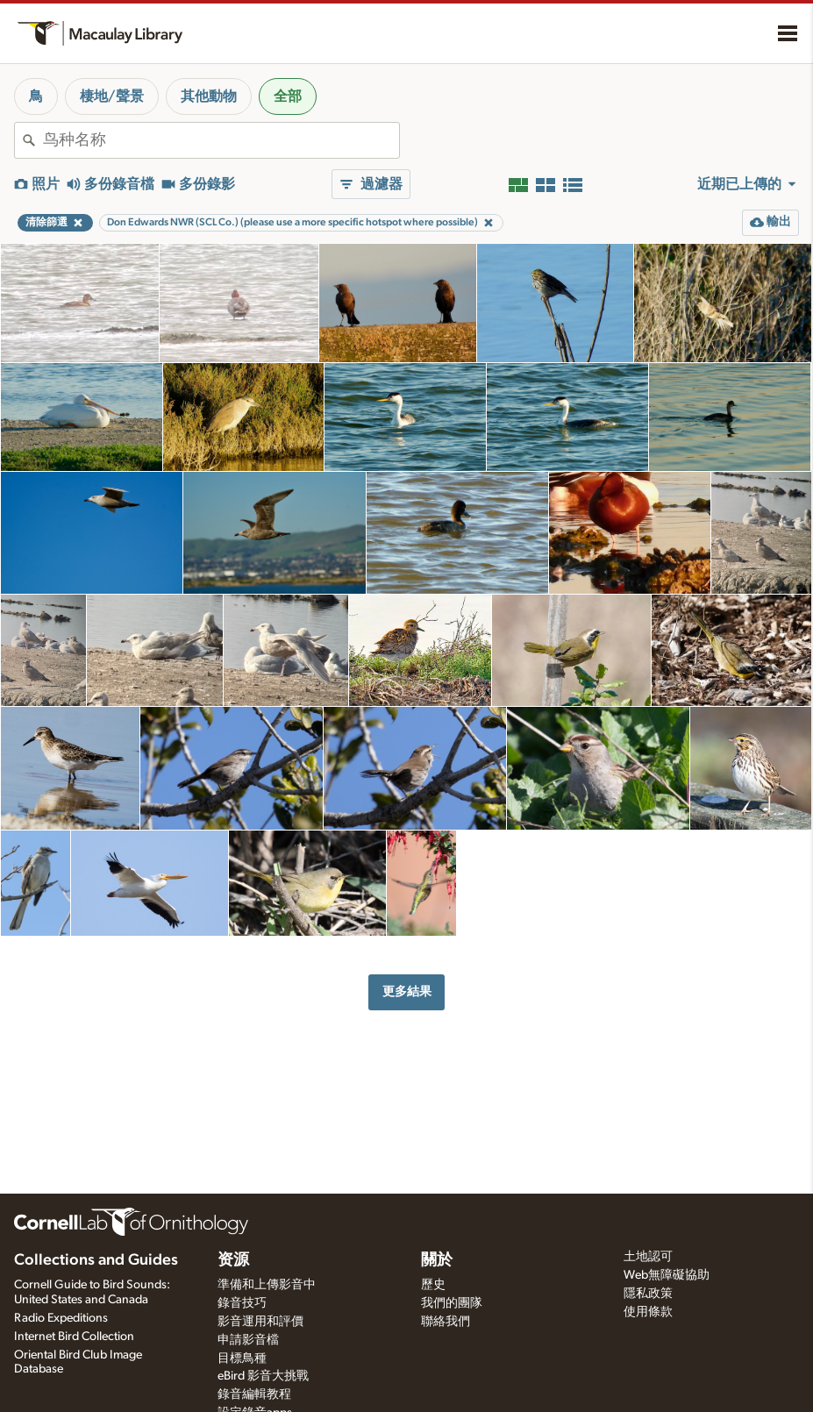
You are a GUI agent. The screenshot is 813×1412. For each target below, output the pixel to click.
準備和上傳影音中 (267, 1285)
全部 (288, 96)
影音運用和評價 (260, 1322)
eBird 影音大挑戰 (263, 1376)
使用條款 (648, 1312)
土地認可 (648, 1257)
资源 (233, 1260)
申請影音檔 (248, 1340)
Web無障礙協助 (667, 1275)
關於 (437, 1260)
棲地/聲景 (112, 96)
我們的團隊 (451, 1303)
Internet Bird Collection (74, 1336)
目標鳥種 (242, 1358)
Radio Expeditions (61, 1318)
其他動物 (209, 96)
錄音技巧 (242, 1303)
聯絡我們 (445, 1322)
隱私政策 (648, 1293)
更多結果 (406, 991)
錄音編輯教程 (254, 1394)
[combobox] (221, 140)
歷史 (433, 1285)
